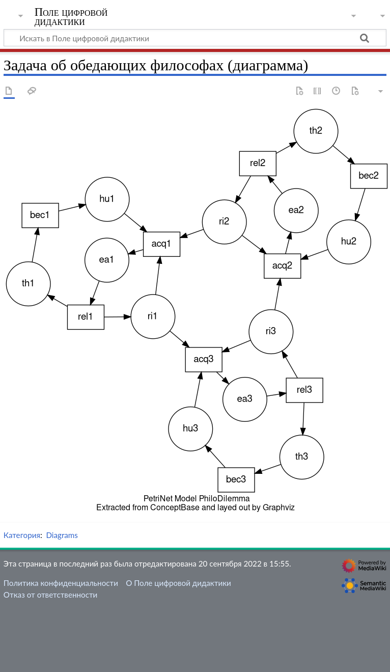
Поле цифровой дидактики (71, 17)
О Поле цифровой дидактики (178, 582)
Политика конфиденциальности (61, 582)
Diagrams (62, 535)
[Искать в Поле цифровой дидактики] (195, 38)
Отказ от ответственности (50, 594)
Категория (22, 535)
